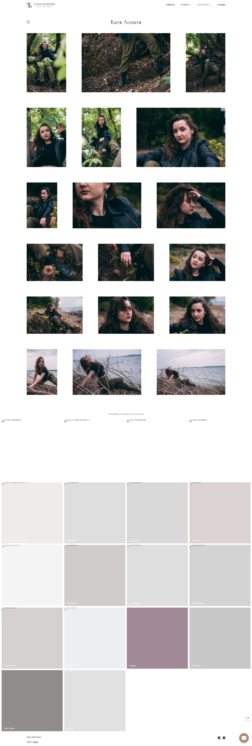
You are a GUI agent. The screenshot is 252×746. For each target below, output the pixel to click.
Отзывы (221, 5)
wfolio (35, 742)
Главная (170, 5)
